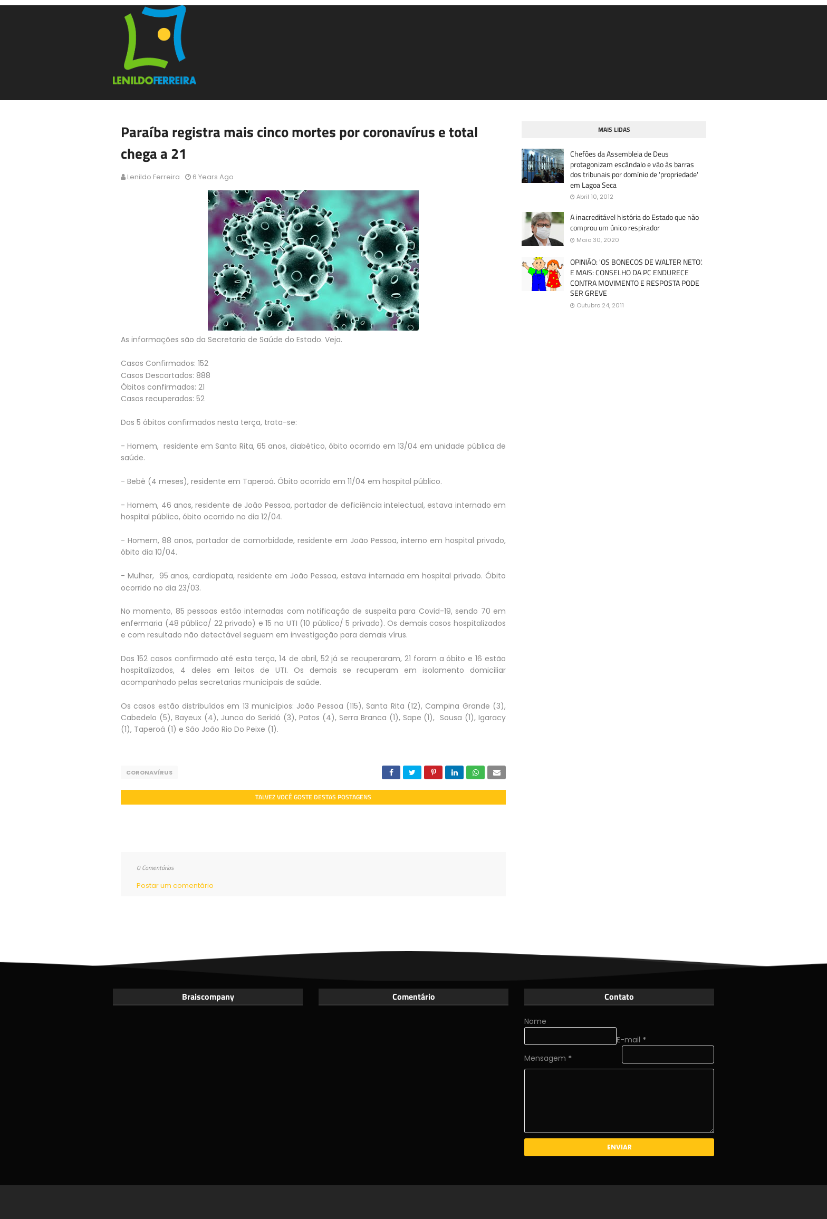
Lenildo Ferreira (153, 177)
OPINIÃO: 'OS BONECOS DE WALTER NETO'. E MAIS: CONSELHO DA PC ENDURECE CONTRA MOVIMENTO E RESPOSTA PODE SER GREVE (636, 277)
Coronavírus (149, 772)
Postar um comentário (175, 886)
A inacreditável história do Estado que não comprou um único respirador (634, 222)
